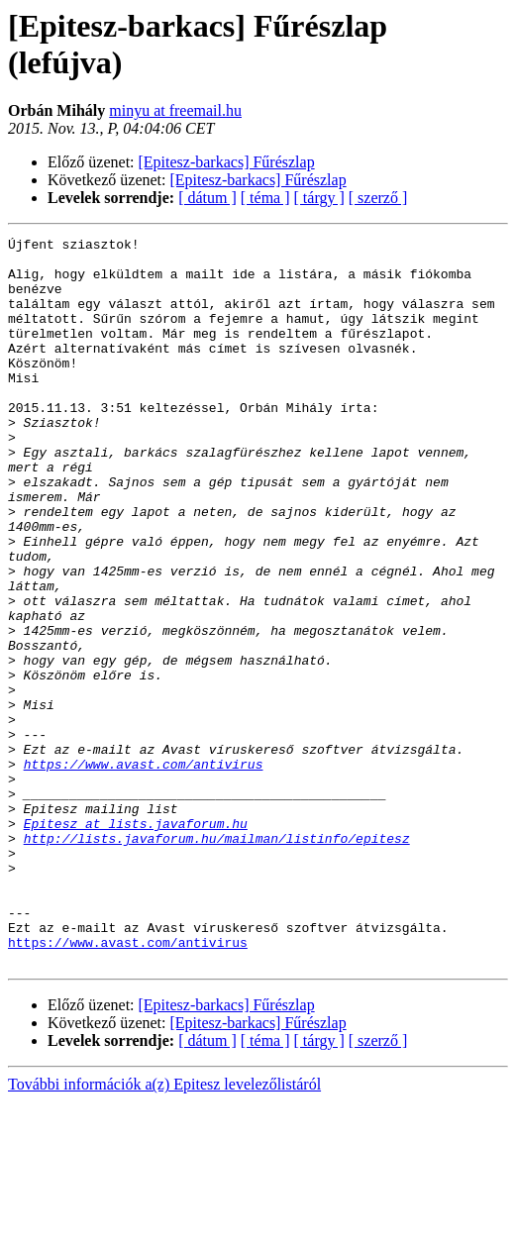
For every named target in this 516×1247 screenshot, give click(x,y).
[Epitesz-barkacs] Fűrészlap (227, 162)
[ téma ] (265, 197)
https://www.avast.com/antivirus (143, 871)
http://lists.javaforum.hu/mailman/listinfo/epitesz (217, 960)
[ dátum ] (207, 197)
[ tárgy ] (319, 197)
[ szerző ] (378, 197)
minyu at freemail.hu (175, 110)
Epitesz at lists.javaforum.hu (136, 942)
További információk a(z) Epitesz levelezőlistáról (164, 1229)
